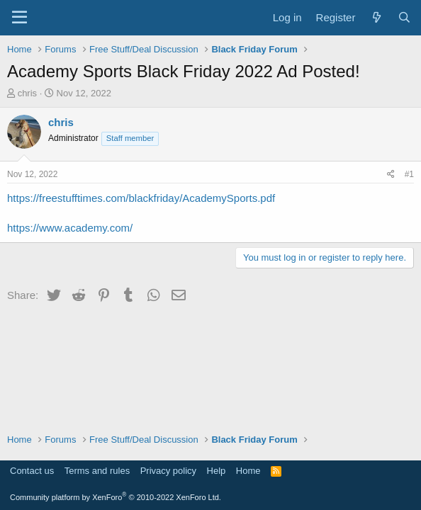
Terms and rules (97, 470)
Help (216, 470)
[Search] (404, 17)
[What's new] (376, 17)
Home (248, 470)
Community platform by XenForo (115, 497)
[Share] (391, 174)
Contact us (32, 470)
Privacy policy (168, 470)
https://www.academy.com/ (70, 228)
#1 (409, 174)
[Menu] (19, 17)
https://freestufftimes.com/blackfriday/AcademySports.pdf (141, 198)
